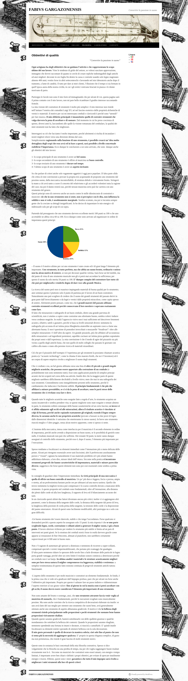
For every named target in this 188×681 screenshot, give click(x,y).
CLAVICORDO (51, 45)
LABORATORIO (100, 45)
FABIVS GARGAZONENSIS (55, 9)
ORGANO (75, 45)
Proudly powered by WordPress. (142, 674)
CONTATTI (114, 45)
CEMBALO (64, 45)
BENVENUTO (37, 45)
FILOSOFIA (86, 45)
